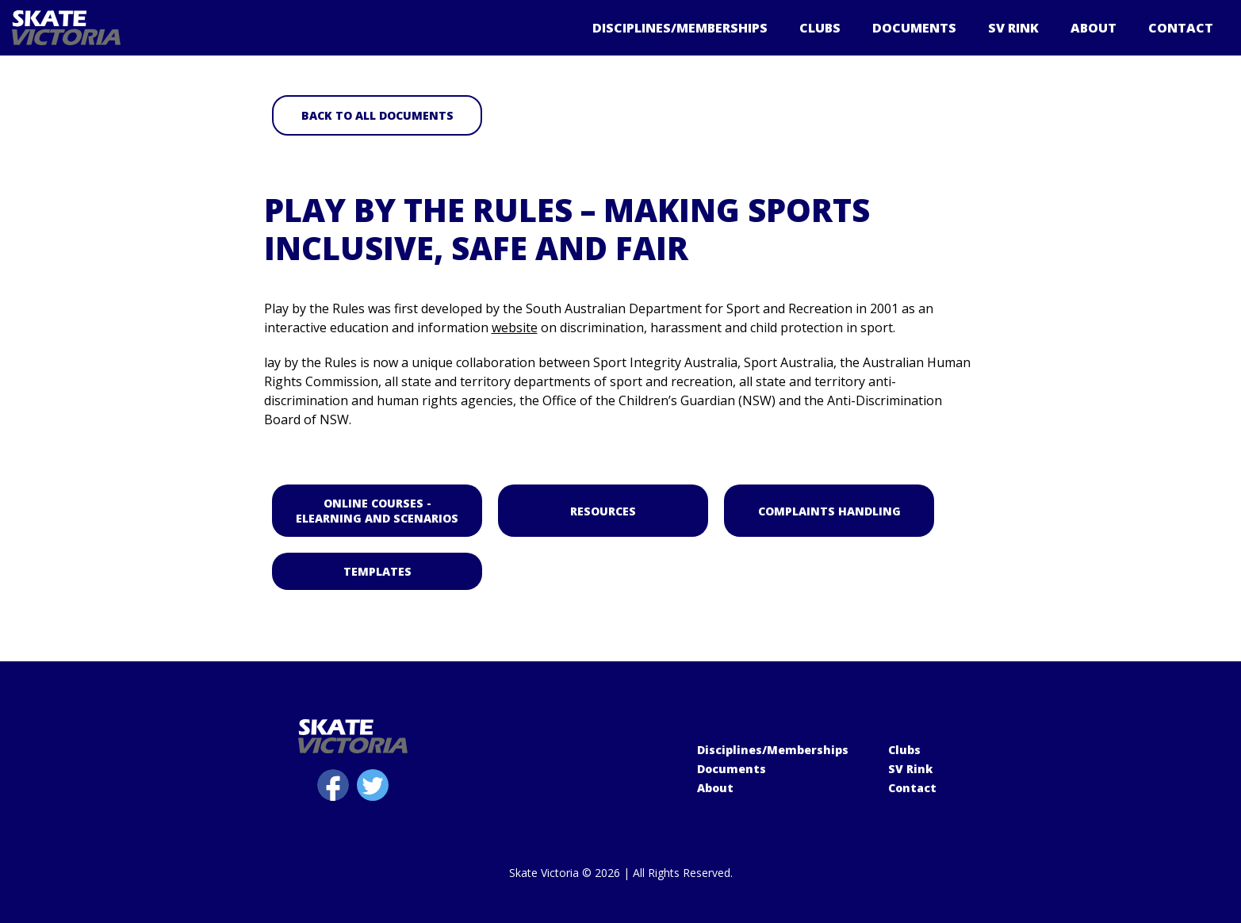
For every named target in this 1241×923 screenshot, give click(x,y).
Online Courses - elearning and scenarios (377, 511)
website (515, 327)
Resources (603, 511)
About (1094, 27)
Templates (377, 571)
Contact (1180, 27)
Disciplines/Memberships (680, 27)
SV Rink (1013, 27)
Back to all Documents (377, 115)
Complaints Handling (828, 511)
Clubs (820, 27)
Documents (914, 27)
